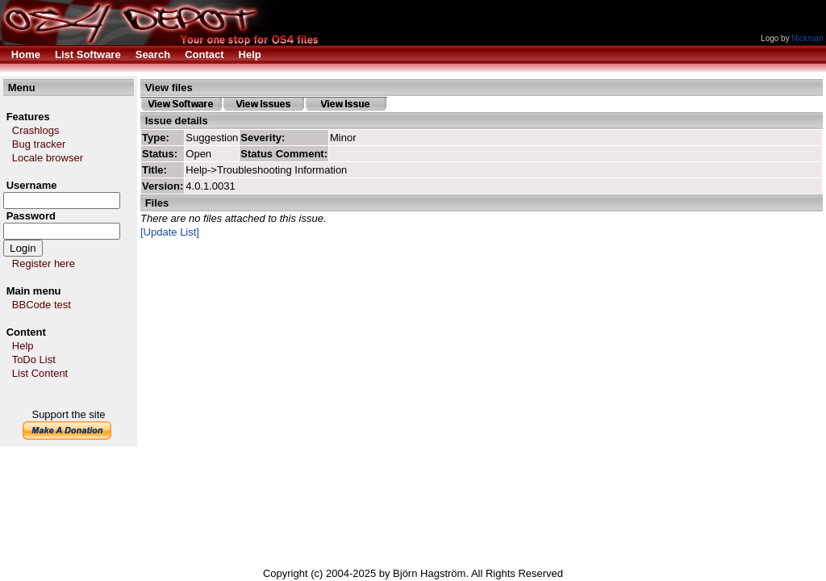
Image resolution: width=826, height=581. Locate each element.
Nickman (807, 38)
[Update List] (169, 232)
